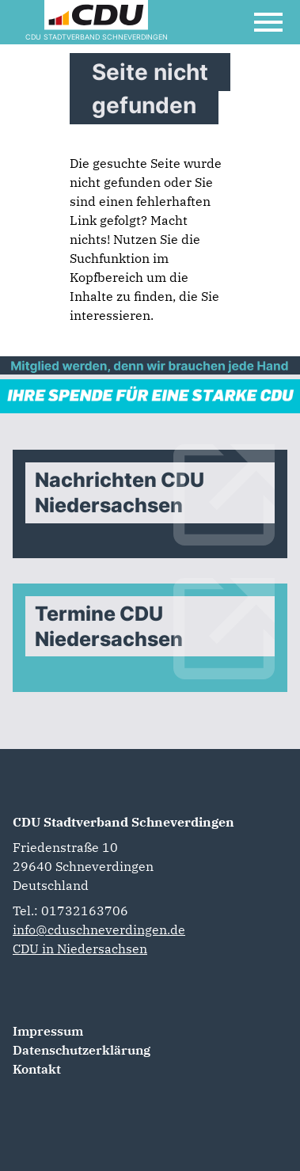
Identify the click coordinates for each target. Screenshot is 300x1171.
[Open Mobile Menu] (268, 22)
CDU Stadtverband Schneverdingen (123, 822)
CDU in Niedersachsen (80, 948)
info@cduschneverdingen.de (99, 929)
